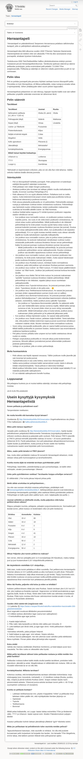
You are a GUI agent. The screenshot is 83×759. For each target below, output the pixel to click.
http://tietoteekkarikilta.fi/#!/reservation (34, 419)
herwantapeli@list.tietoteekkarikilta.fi (24, 490)
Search (76, 5)
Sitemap (75, 9)
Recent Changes (52, 9)
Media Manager (64, 9)
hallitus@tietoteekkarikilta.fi (36, 422)
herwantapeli (16, 16)
